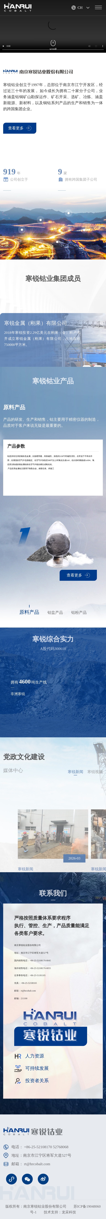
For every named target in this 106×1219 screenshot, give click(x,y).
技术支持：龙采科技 (60, 1212)
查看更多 (19, 128)
